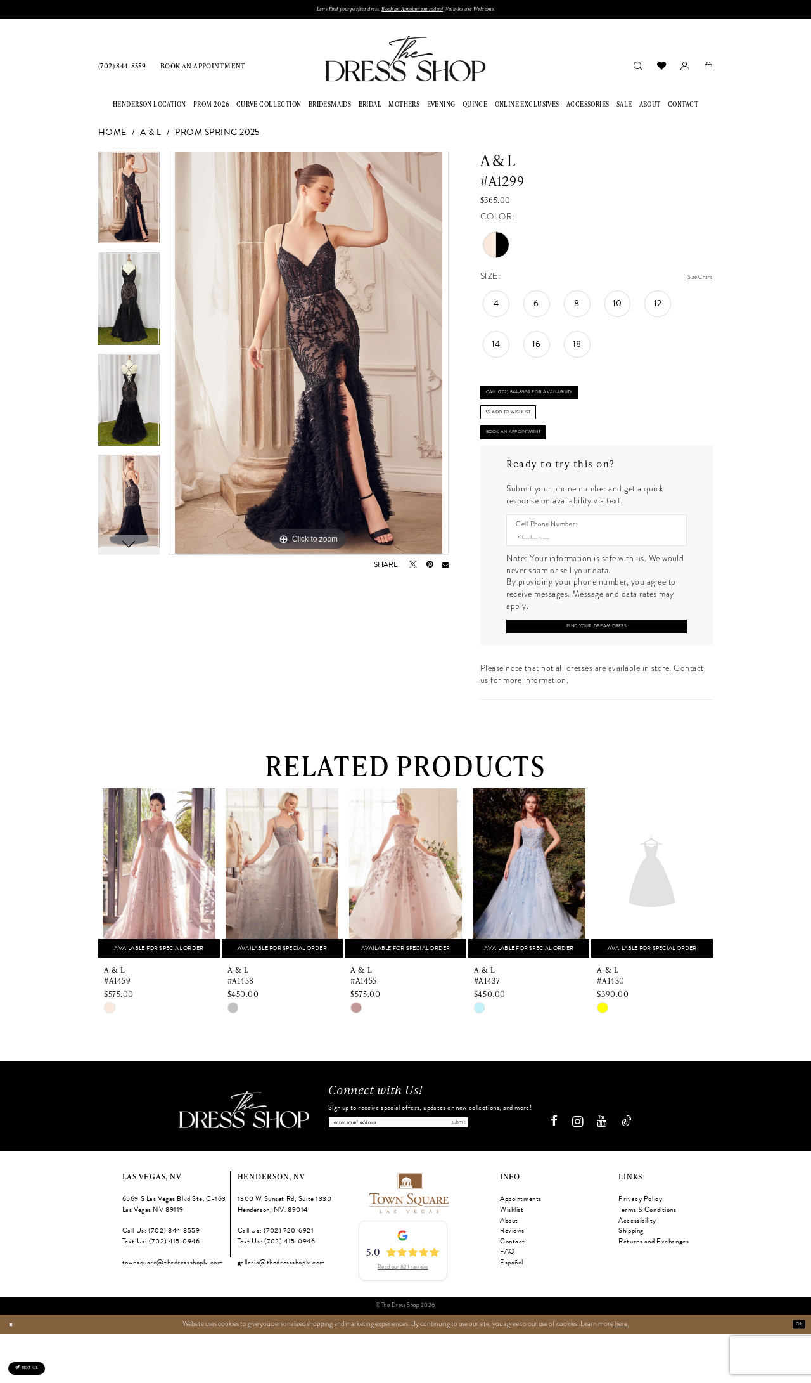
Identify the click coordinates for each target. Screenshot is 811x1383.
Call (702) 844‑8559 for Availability (554, 403)
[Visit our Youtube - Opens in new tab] (607, 1170)
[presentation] (159, 916)
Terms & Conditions (647, 1258)
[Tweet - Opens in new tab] (413, 568)
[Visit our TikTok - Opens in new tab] (632, 1170)
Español (511, 1311)
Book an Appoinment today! (415, 11)
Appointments (521, 1248)
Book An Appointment (532, 462)
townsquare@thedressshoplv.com (172, 1311)
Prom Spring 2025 (217, 137)
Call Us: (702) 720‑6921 (276, 1279)
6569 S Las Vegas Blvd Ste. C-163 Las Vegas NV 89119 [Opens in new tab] (174, 1253)
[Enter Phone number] (592, 572)
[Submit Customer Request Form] (596, 667)
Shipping (631, 1279)
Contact (512, 1290)
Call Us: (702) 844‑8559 (161, 1279)
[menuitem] (122, 69)
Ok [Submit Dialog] (796, 1372)
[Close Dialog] (14, 1373)
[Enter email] (430, 1168)
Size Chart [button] (693, 281)
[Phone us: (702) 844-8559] (122, 69)
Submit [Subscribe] (521, 1169)
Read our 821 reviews (403, 1316)
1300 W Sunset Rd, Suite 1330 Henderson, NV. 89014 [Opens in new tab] (285, 1253)
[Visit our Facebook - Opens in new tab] (559, 1170)
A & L (150, 137)
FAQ (507, 1300)
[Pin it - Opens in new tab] (429, 568)
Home (112, 137)
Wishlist (512, 1258)
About (509, 1269)
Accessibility (637, 1269)
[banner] (405, 62)
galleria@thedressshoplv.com (281, 1311)
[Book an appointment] (203, 69)
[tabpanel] (129, 206)
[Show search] (637, 69)
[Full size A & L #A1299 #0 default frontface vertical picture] (308, 357)
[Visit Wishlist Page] (661, 69)
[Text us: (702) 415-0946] (40, 1361)
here (621, 1372)
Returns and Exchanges (653, 1290)
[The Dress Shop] (239, 1158)
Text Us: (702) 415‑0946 (161, 1290)
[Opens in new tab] (408, 1241)
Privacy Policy (640, 1248)
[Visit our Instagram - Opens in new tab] (582, 1170)
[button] (684, 69)
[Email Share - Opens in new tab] (445, 568)
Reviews (512, 1279)
